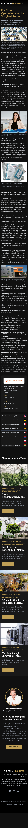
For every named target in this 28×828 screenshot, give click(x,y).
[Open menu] (25, 3)
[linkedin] (18, 791)
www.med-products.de (11, 408)
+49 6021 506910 (9, 398)
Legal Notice (8, 805)
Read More (8, 511)
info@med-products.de (11, 403)
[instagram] (14, 791)
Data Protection (18, 805)
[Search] (23, 3)
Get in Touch (14, 747)
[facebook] (10, 791)
